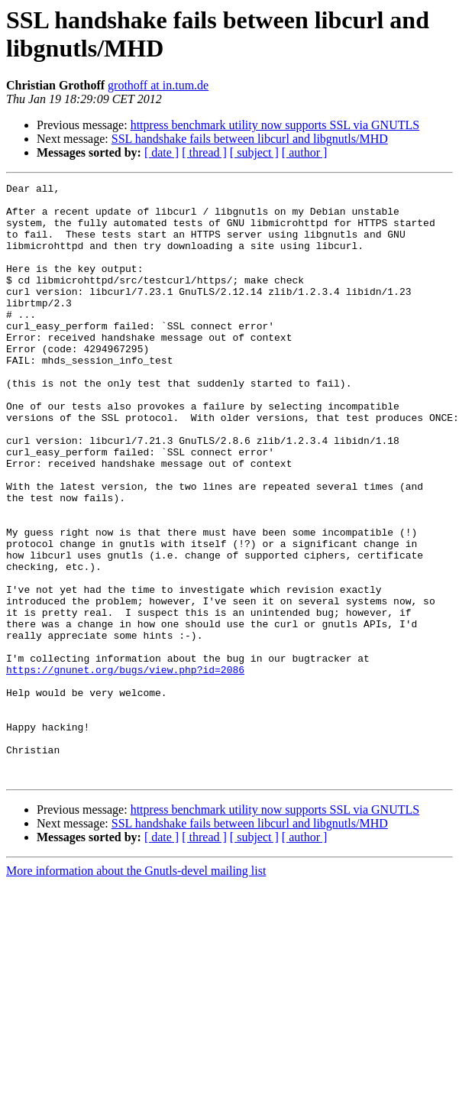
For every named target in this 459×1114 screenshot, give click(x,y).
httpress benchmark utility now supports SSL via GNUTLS (275, 124)
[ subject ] (254, 152)
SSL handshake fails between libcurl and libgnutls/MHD (250, 138)
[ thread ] (204, 152)
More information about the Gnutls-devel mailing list (136, 989)
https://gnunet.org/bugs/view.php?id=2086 (125, 768)
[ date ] (161, 152)
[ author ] (305, 152)
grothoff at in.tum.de (158, 85)
